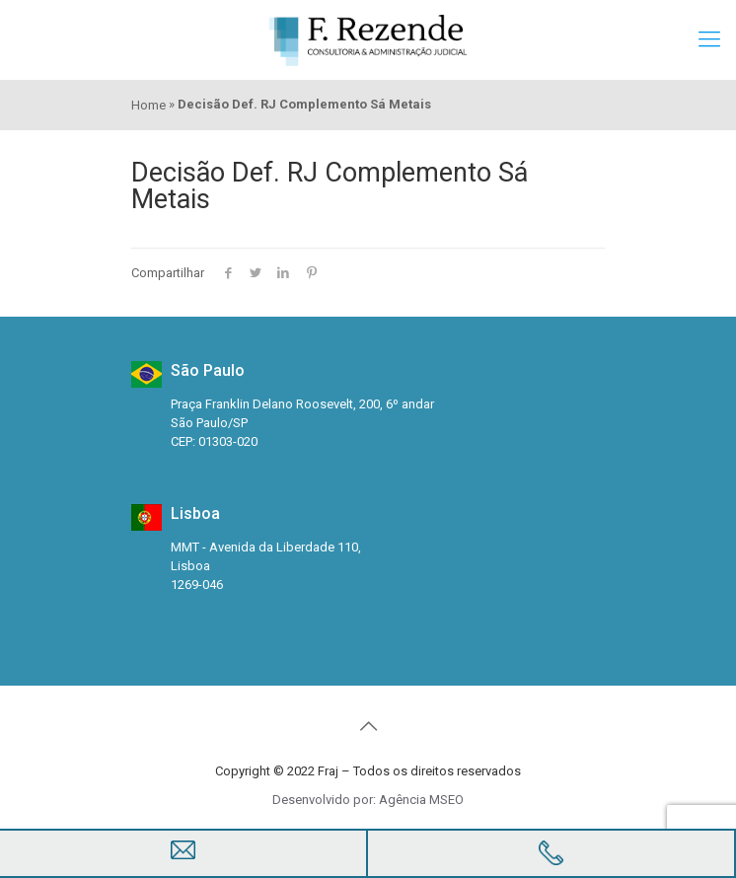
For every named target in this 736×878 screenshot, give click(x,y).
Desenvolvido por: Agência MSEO (368, 799)
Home (148, 105)
